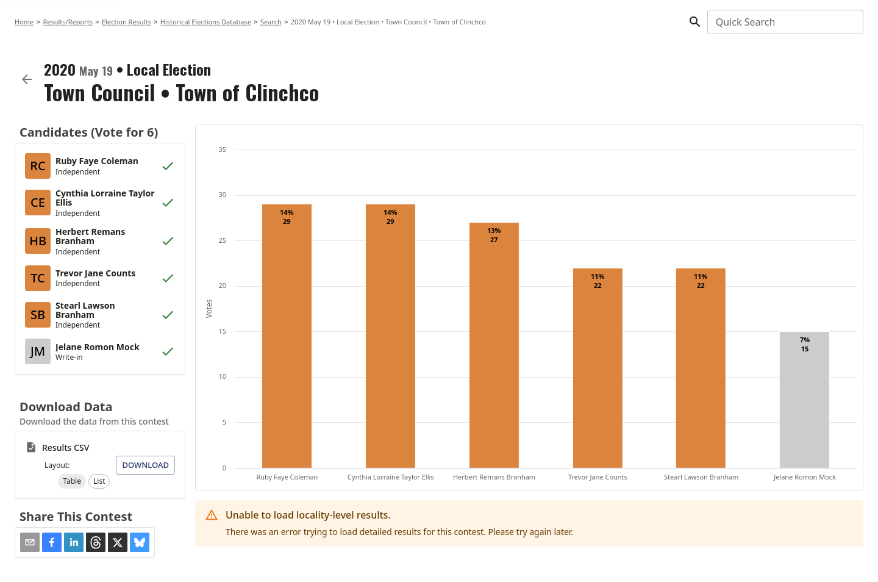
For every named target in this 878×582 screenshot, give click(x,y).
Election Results (126, 21)
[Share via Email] (30, 542)
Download (145, 464)
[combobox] (784, 22)
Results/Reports (68, 21)
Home (24, 21)
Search (271, 21)
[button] (72, 481)
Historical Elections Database (205, 21)
